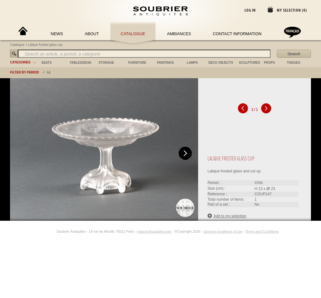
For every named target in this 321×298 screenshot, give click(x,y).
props (269, 62)
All (48, 72)
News (57, 33)
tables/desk (81, 62)
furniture (137, 62)
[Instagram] (53, 231)
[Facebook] (45, 231)
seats (46, 62)
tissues (293, 62)
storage (106, 62)
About (92, 33)
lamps (192, 62)
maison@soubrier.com (154, 231)
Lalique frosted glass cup (45, 44)
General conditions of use (223, 231)
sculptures (249, 62)
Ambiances (179, 33)
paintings (165, 62)
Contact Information (237, 33)
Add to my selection (227, 216)
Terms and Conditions (262, 231)
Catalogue (133, 33)
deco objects (220, 62)
